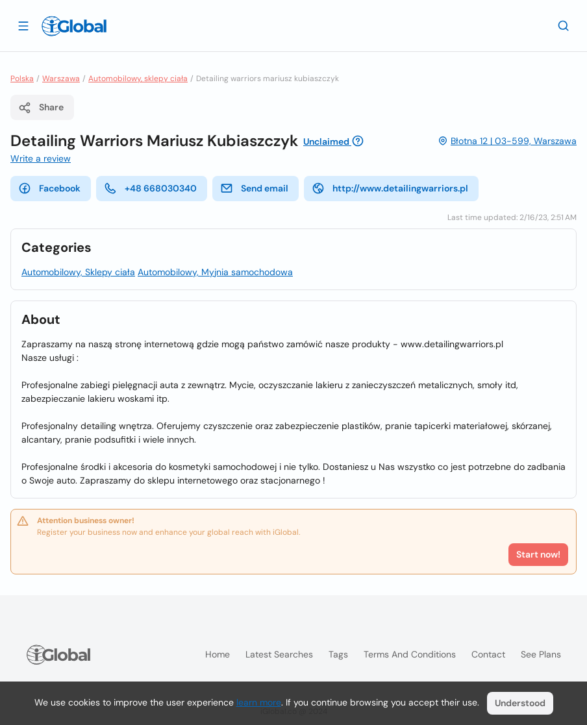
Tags (338, 654)
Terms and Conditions (410, 654)
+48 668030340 (150, 188)
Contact (488, 654)
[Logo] (74, 26)
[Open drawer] (23, 25)
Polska (22, 78)
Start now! (538, 554)
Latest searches (279, 654)
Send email (254, 188)
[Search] (564, 25)
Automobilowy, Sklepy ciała (78, 272)
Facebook (49, 188)
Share (41, 107)
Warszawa (61, 78)
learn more (258, 702)
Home (217, 654)
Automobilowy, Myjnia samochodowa (215, 272)
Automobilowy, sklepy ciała (138, 78)
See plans (541, 654)
